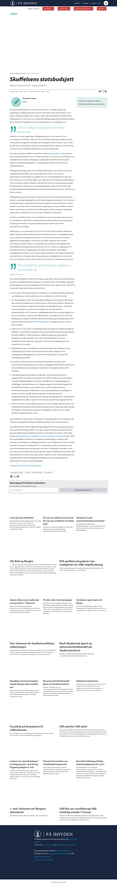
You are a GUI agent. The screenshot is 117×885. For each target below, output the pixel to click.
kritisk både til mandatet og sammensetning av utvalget (40, 436)
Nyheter (77, 3)
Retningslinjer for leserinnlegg (66, 845)
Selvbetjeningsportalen (82, 9)
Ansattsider (47, 9)
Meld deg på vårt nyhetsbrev (44, 860)
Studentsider (63, 9)
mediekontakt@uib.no (63, 851)
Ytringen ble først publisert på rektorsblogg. (25, 465)
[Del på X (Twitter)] (102, 91)
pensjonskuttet (55, 153)
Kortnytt (85, 3)
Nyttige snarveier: (34, 9)
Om (99, 3)
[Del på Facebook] (99, 91)
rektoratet (48, 472)
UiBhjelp (101, 9)
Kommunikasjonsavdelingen (58, 853)
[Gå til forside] (23, 3)
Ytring (93, 3)
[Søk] (106, 3)
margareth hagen (17, 472)
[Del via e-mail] (105, 91)
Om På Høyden (48, 845)
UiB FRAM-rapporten (42, 322)
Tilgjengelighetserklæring (43, 856)
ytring (27, 472)
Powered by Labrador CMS (58, 882)
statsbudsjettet (37, 472)
